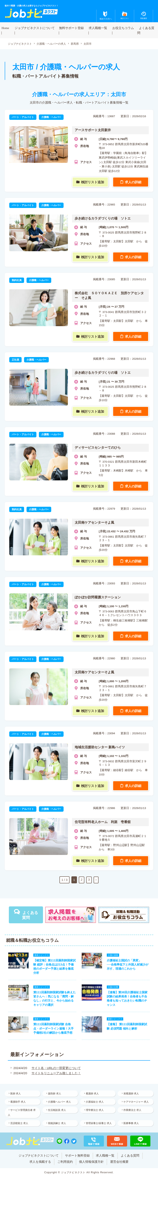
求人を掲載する (40, 1170)
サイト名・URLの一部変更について (55, 1070)
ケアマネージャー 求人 (136, 1104)
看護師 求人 (92, 1095)
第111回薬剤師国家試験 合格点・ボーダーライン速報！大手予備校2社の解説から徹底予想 (53, 1030)
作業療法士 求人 (133, 1112)
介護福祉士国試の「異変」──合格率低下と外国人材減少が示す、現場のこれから (128, 965)
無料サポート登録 (71, 27)
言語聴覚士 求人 (20, 1126)
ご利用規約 (65, 1170)
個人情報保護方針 (91, 1170)
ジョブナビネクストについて (35, 27)
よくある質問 (145, 30)
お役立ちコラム (123, 27)
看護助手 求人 (18, 1104)
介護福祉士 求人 (95, 1104)
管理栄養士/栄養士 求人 (97, 1129)
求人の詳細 (133, 182)
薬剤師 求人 (55, 1095)
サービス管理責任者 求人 (22, 1115)
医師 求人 (16, 1095)
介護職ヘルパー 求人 (60, 1104)
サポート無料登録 (77, 1164)
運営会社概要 (119, 1170)
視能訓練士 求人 (57, 1126)
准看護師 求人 (131, 1095)
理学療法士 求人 (95, 1112)
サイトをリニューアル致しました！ (55, 1075)
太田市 (93, 43)
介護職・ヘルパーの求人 (54, 43)
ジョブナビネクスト (21, 43)
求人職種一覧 (98, 27)
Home (5, 27)
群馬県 (79, 43)
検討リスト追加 (93, 182)
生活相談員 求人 (57, 1112)
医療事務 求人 (131, 1126)
